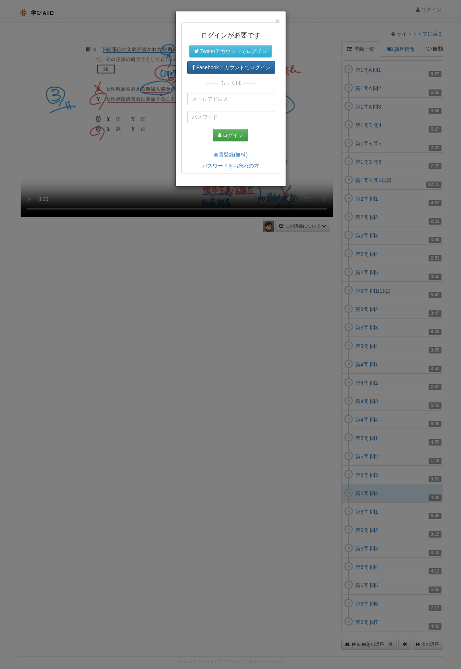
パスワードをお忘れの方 (230, 166)
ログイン (231, 135)
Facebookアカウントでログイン (231, 67)
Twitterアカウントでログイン (230, 51)
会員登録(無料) (230, 155)
